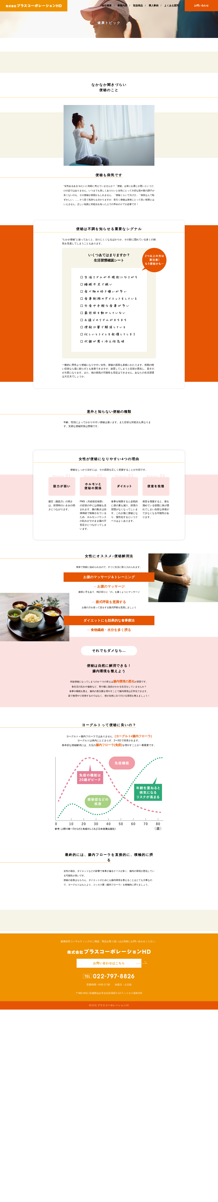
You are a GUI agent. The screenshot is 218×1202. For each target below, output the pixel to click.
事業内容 (122, 5)
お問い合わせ (201, 5)
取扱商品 (138, 5)
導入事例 (153, 5)
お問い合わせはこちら (109, 1155)
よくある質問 (171, 5)
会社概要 (107, 5)
